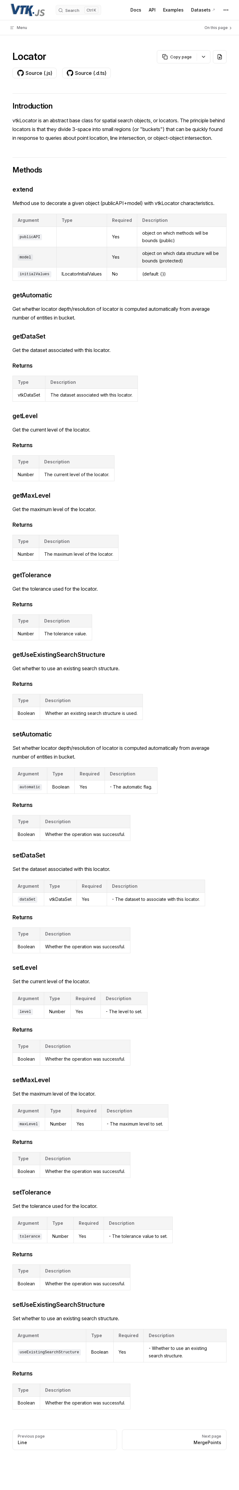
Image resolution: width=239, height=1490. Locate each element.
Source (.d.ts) (86, 73)
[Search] (78, 10)
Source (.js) (34, 73)
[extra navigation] (226, 10)
